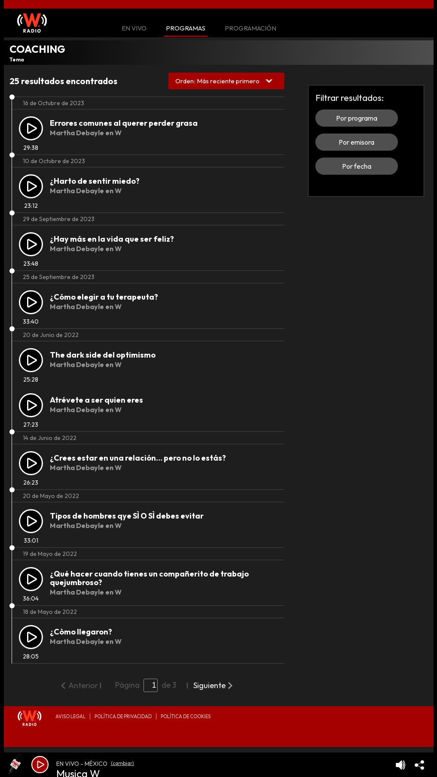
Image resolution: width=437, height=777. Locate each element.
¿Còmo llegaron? (81, 632)
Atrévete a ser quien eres (96, 400)
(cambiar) (122, 763)
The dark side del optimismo (103, 355)
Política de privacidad (123, 716)
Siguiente (209, 685)
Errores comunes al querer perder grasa (124, 123)
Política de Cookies (186, 716)
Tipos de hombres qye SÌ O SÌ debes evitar (127, 516)
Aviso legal (70, 716)
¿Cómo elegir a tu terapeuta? (104, 297)
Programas (185, 28)
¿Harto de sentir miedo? (95, 181)
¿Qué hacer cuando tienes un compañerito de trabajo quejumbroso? (149, 578)
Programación (250, 28)
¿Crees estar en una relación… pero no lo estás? (138, 458)
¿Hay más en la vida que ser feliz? (112, 239)
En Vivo (134, 28)
